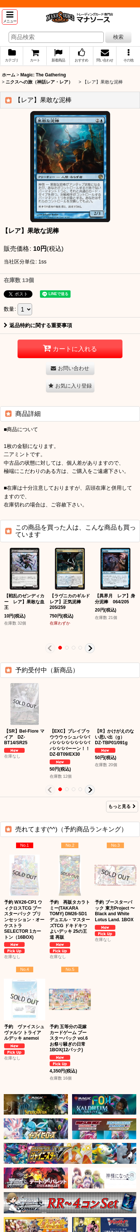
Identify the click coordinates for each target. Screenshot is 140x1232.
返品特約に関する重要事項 (38, 325)
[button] (10, 17)
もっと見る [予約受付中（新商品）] (122, 806)
